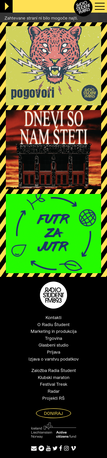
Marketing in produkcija (54, 331)
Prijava (53, 352)
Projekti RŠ (53, 398)
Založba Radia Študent (53, 370)
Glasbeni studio (53, 345)
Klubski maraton (53, 377)
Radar (54, 391)
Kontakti (53, 317)
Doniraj (53, 413)
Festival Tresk (53, 384)
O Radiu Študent (53, 324)
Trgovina (53, 338)
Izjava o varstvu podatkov (54, 359)
